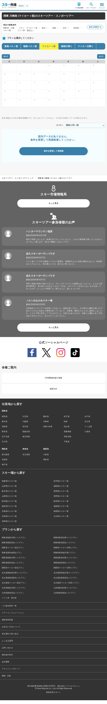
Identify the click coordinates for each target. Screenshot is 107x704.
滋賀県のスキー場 (61, 510)
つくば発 (88, 430)
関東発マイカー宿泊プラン (13, 551)
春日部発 (26, 440)
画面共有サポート (53, 696)
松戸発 (66, 420)
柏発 (66, 425)
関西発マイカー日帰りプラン (66, 571)
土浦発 (87, 435)
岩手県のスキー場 (61, 485)
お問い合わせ (7, 651)
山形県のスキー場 (9, 490)
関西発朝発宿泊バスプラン (65, 566)
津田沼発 (67, 440)
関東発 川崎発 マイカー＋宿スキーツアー (55, 182)
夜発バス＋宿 (11, 46)
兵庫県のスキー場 (9, 515)
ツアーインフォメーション (13, 617)
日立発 (87, 425)
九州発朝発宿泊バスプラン (13, 597)
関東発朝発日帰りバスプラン (14, 541)
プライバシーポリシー (11, 672)
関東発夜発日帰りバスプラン (66, 541)
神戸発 (4, 468)
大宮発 (25, 420)
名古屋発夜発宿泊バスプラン (66, 582)
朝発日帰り (66, 46)
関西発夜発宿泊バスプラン (13, 566)
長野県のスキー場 (61, 500)
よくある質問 (7, 644)
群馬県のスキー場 (61, 495)
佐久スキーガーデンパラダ (40, 257)
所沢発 (25, 430)
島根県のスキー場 (61, 515)
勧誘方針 (53, 392)
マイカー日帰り (85, 46)
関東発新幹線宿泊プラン (12, 556)
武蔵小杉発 (48, 430)
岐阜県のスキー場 (61, 505)
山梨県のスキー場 (9, 500)
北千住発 (5, 440)
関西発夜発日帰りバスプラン (66, 561)
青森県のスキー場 (9, 485)
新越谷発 (26, 435)
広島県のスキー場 (9, 520)
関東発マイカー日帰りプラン (66, 551)
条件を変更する (95, 27)
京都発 (4, 463)
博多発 (46, 463)
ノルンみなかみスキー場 (39, 304)
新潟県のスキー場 (9, 505)
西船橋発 (67, 435)
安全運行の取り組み (10, 637)
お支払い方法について (11, 631)
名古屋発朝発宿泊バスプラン (14, 582)
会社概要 (5, 665)
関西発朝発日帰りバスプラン (14, 561)
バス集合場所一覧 (9, 610)
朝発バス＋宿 (30, 46)
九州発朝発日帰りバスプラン (14, 592)
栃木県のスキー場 (9, 495)
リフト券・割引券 (9, 602)
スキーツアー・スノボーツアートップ (17, 182)
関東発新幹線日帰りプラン (65, 556)
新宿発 (4, 420)
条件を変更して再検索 (53, 155)
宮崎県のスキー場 (9, 525)
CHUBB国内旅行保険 (53, 381)
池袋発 (4, 430)
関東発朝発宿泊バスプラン (13, 546)
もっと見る (53, 207)
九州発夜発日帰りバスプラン (66, 592)
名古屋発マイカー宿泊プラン (14, 587)
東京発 (4, 425)
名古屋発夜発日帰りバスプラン (66, 576)
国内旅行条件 (7, 658)
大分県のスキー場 (61, 520)
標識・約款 (6, 679)
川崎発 (46, 425)
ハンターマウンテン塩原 (39, 235)
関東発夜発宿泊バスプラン (65, 546)
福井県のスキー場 (9, 510)
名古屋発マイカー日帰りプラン (66, 587)
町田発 (4, 435)
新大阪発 (5, 458)
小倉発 (46, 458)
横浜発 (46, 420)
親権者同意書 (7, 624)
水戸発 (87, 420)
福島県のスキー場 (61, 490)
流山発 (66, 430)
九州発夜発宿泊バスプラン (65, 597)
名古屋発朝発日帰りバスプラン (15, 576)
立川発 (4, 445)
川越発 (25, 425)
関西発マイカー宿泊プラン (13, 571)
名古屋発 (26, 458)
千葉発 (66, 445)
